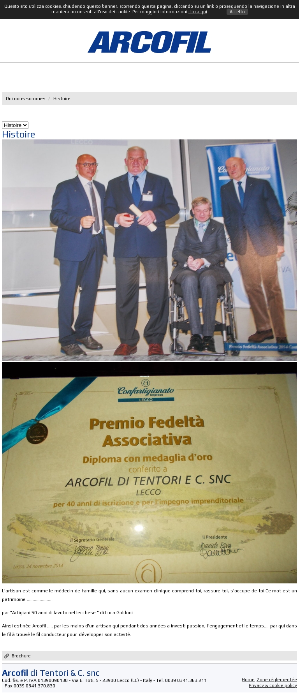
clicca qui (197, 11)
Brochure (21, 656)
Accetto (237, 11)
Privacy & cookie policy (273, 685)
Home (248, 679)
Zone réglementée (277, 679)
